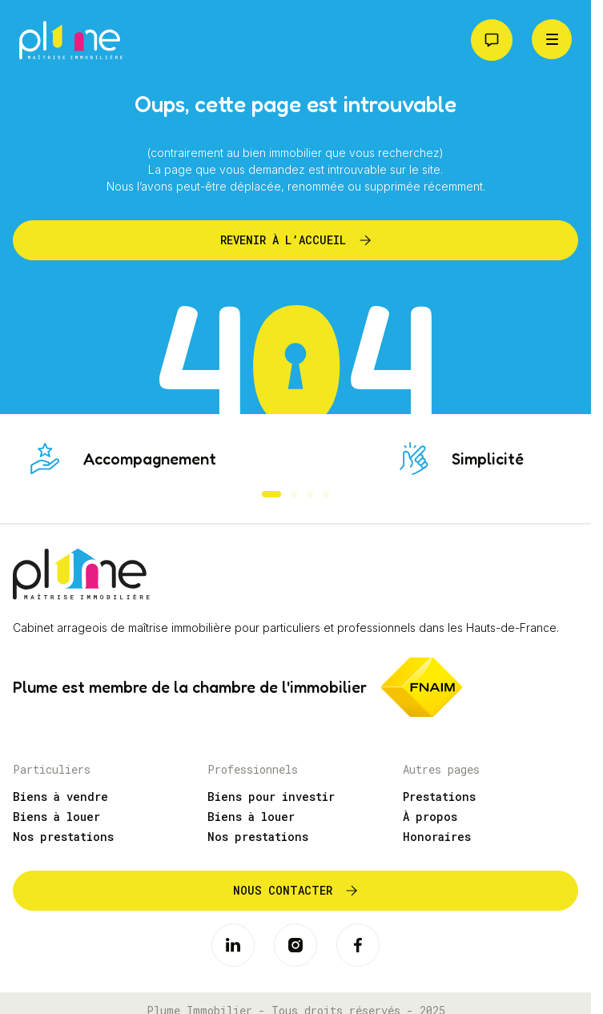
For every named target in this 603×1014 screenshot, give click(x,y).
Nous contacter (282, 890)
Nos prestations (63, 836)
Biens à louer (56, 816)
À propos (430, 816)
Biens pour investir (271, 796)
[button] (271, 494)
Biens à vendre (60, 796)
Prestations (439, 796)
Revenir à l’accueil (283, 239)
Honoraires (437, 836)
